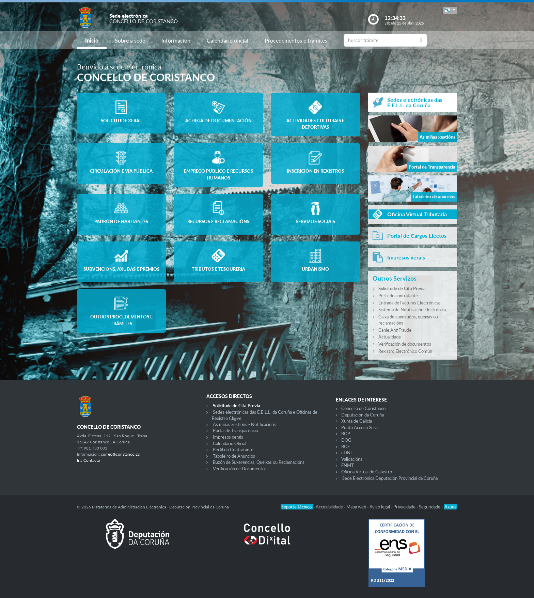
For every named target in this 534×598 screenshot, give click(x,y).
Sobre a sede (130, 40)
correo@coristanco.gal (121, 454)
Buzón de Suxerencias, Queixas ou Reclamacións (258, 462)
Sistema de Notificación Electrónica (412, 309)
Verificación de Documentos (240, 468)
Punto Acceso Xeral (359, 427)
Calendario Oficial (229, 443)
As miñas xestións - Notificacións (244, 424)
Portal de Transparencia (235, 430)
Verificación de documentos (404, 344)
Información (175, 40)
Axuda (450, 506)
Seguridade (430, 506)
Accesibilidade (330, 506)
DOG (346, 440)
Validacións (351, 459)
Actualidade (389, 337)
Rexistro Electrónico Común (405, 351)
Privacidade (405, 506)
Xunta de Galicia (356, 421)
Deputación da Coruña (362, 415)
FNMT (347, 465)
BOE (345, 446)
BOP (345, 433)
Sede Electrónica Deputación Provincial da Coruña (390, 478)
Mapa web (356, 506)
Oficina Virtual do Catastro (366, 471)
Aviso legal (380, 506)
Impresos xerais (228, 437)
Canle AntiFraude (394, 330)
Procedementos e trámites (296, 40)
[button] (450, 10)
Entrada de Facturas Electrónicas (409, 302)
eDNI (346, 452)
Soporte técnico (297, 506)
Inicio (91, 40)
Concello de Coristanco (363, 408)
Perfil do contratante (398, 295)
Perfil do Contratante (233, 449)
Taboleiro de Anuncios (234, 456)
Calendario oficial (227, 40)
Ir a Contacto (88, 460)
